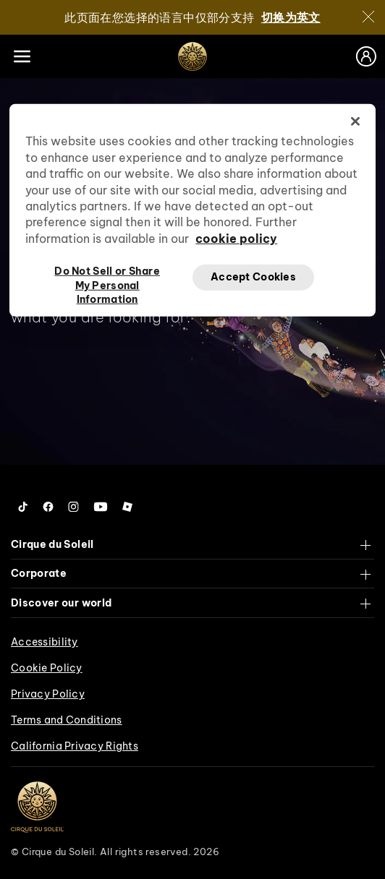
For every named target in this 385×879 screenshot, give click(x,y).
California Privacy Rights (74, 745)
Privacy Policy (48, 693)
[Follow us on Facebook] (48, 506)
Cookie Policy (46, 667)
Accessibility (44, 641)
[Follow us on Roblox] (127, 506)
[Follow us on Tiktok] (23, 506)
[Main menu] (21, 56)
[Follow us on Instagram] (73, 506)
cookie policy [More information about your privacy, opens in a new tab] (236, 238)
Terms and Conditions (66, 719)
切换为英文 (291, 17)
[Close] (355, 121)
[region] (192, 210)
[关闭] (368, 16)
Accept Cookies (253, 276)
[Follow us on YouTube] (100, 506)
